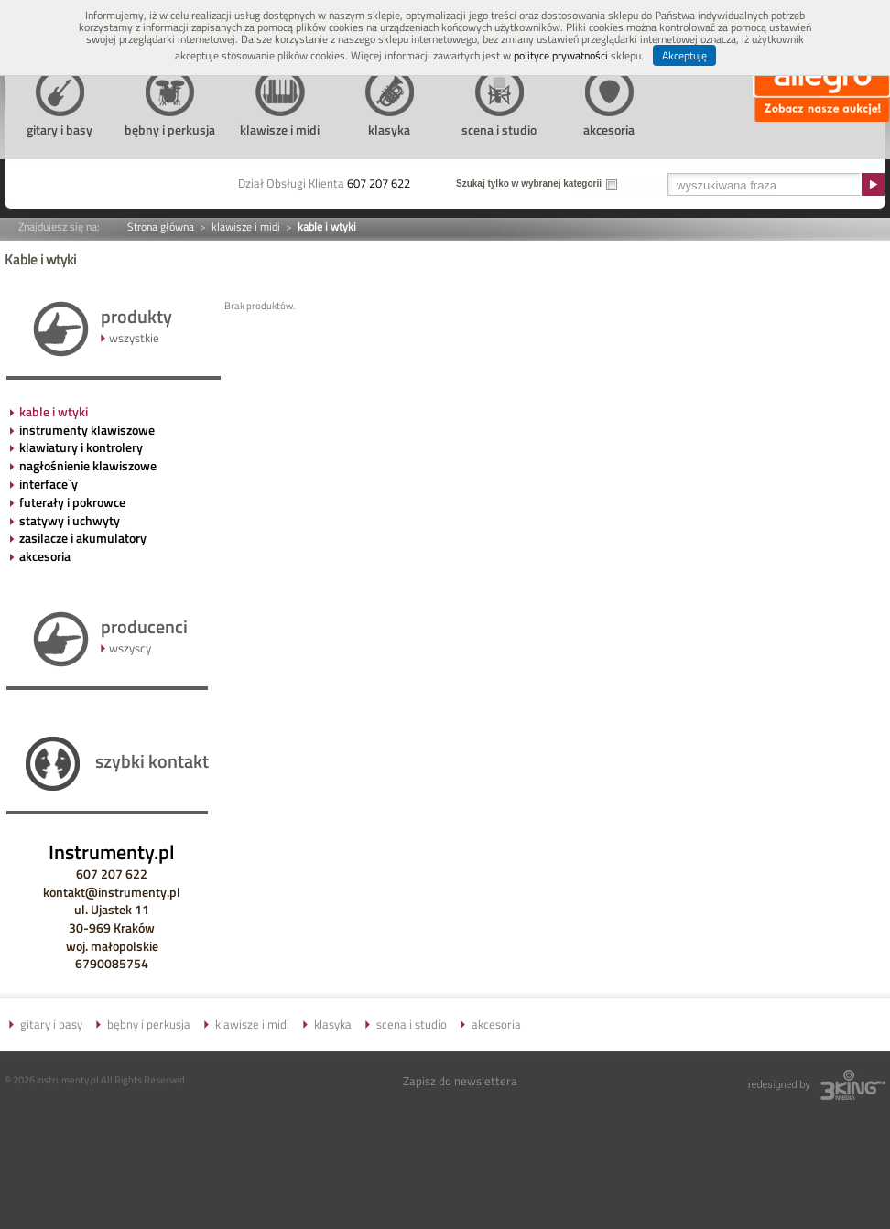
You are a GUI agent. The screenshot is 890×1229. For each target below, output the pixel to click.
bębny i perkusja (148, 1024)
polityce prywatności (561, 55)
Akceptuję (684, 55)
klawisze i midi (246, 226)
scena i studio (411, 1024)
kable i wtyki (53, 411)
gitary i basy (51, 1024)
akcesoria (45, 556)
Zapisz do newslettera (460, 1081)
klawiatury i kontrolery (81, 447)
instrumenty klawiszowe (87, 429)
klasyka (333, 1024)
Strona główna (160, 226)
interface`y (48, 483)
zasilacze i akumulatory (83, 537)
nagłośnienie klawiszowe (88, 465)
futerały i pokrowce (72, 502)
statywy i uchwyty (69, 520)
